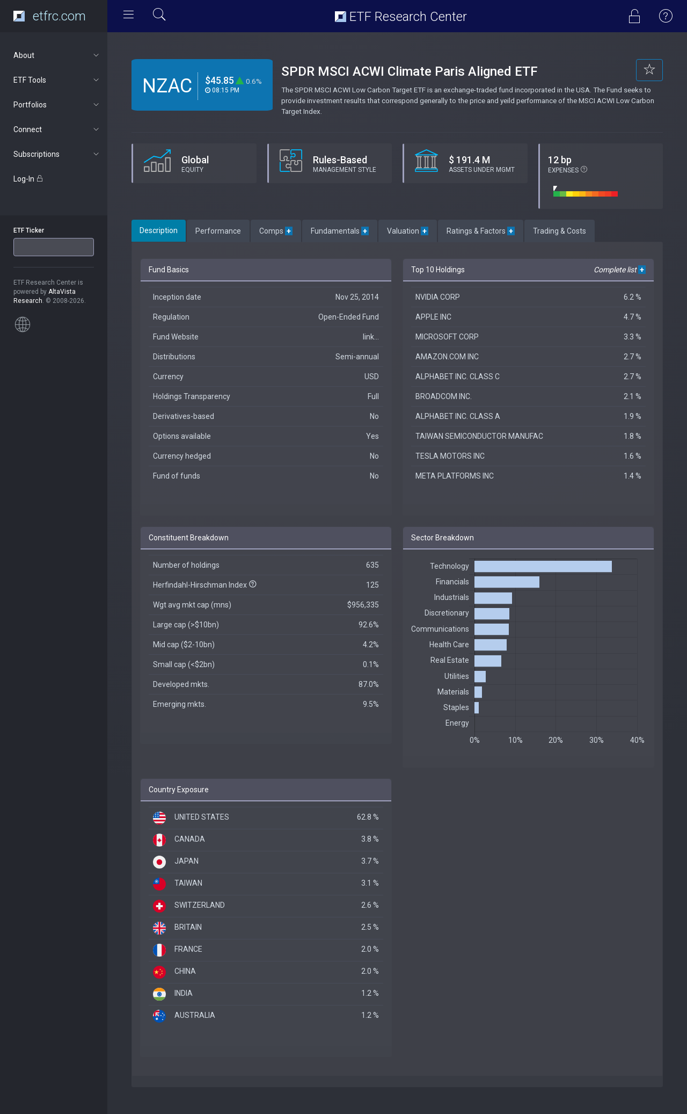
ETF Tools (57, 80)
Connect (57, 129)
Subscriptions (57, 154)
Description (159, 230)
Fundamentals (340, 231)
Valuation (407, 231)
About (57, 55)
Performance (218, 231)
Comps (276, 231)
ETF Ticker (28, 230)
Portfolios (57, 104)
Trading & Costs (559, 231)
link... (371, 336)
